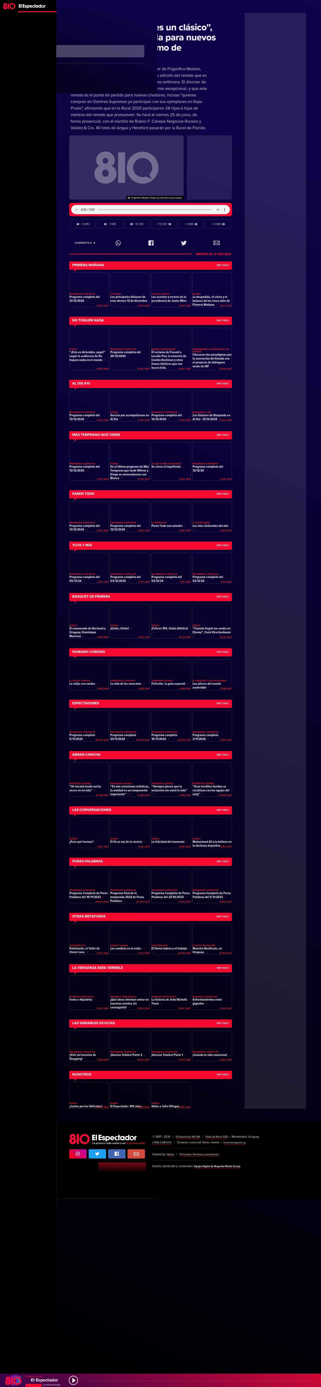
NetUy (171, 1342)
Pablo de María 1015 (221, 1325)
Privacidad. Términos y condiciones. (202, 1342)
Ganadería (112, 15)
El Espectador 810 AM (189, 1325)
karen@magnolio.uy (238, 1330)
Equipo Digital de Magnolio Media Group (221, 1354)
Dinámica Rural (87, 15)
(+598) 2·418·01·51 (163, 1330)
